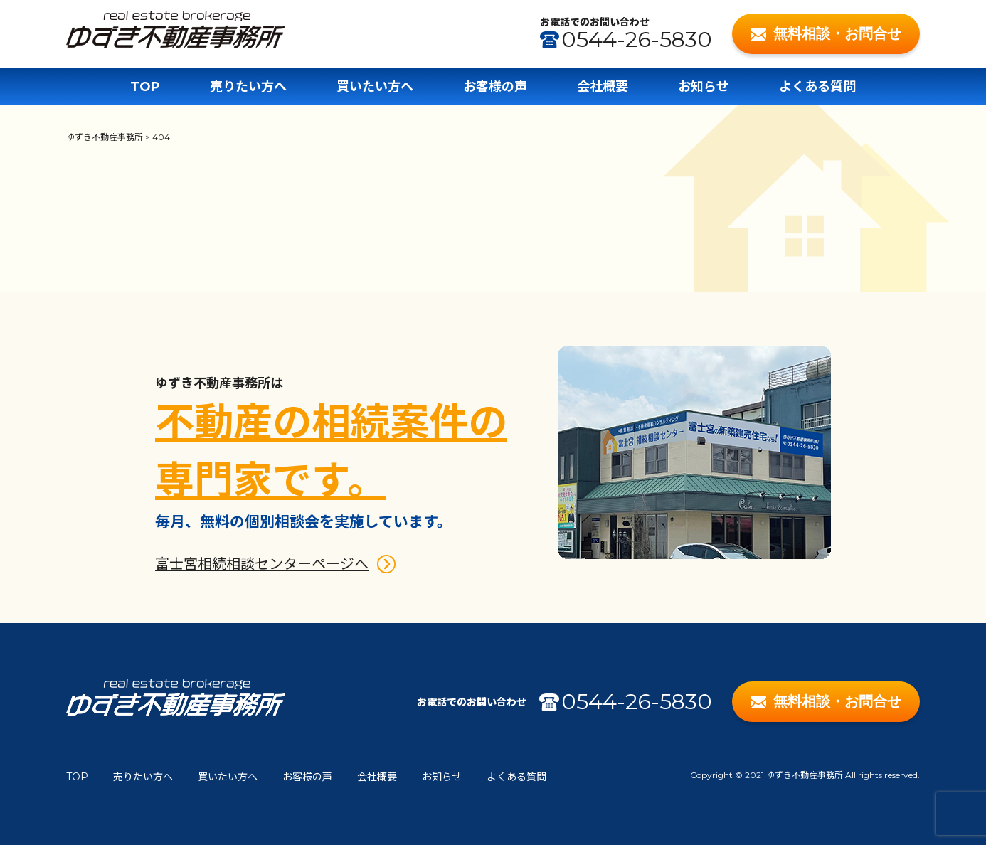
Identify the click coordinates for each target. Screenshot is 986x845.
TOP (145, 87)
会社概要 (602, 87)
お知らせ (703, 87)
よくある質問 (817, 87)
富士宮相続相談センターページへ (262, 564)
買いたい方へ (374, 87)
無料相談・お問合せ (826, 33)
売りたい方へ (248, 87)
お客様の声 (495, 87)
